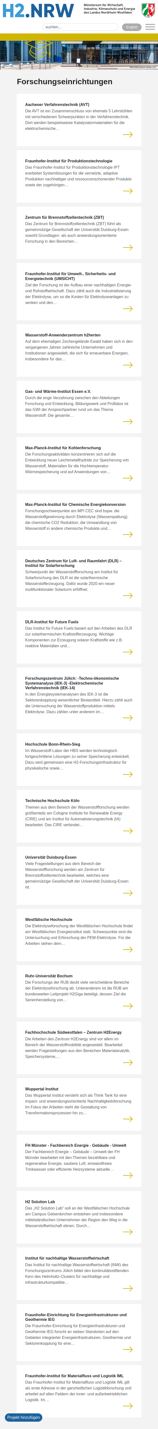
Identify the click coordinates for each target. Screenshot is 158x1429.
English (131, 27)
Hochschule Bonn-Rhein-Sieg (52, 744)
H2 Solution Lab (40, 1202)
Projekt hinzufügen (23, 1417)
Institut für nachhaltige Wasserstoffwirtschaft (67, 1258)
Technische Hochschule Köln (52, 801)
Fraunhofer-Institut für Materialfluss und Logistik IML (74, 1376)
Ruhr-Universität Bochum (49, 976)
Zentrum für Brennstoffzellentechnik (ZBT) (64, 217)
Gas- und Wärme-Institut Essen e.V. (58, 391)
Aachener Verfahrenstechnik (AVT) (57, 105)
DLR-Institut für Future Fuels (52, 622)
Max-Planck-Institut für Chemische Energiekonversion (75, 504)
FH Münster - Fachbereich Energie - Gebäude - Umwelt (75, 1145)
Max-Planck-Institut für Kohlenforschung (63, 448)
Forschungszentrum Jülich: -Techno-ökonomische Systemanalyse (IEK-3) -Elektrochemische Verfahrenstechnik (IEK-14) (72, 683)
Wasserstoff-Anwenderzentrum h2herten (63, 335)
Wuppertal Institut (41, 1089)
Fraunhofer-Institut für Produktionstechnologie (68, 161)
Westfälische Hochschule (48, 920)
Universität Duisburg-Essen (51, 857)
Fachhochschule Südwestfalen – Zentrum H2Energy (73, 1032)
